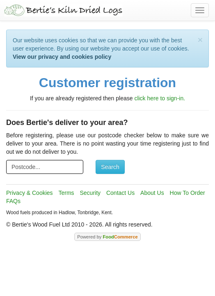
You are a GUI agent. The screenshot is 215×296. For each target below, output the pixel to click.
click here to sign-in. (159, 98)
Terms (66, 193)
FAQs (13, 201)
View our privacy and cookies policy (62, 56)
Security (90, 193)
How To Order (187, 193)
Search (110, 167)
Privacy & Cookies (29, 193)
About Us (152, 193)
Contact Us (120, 193)
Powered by (107, 236)
